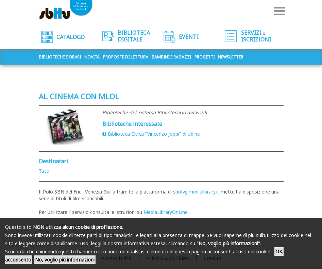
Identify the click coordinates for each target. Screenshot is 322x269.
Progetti (204, 57)
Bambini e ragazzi (171, 57)
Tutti (44, 171)
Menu (279, 11)
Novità (92, 57)
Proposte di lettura (125, 57)
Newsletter (230, 57)
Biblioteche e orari (60, 57)
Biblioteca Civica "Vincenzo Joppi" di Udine (151, 134)
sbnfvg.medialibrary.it (196, 191)
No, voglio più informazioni (65, 259)
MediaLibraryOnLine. (166, 212)
